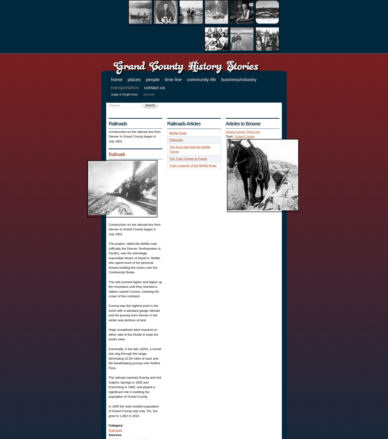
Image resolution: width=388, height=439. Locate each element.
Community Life (201, 79)
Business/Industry (238, 79)
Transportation (125, 87)
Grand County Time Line (243, 132)
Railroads (149, 94)
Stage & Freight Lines (124, 94)
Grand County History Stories (185, 65)
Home (117, 79)
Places (134, 79)
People (153, 79)
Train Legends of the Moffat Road (192, 165)
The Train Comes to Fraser (188, 159)
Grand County (245, 136)
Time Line (173, 79)
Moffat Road (178, 133)
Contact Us (154, 87)
